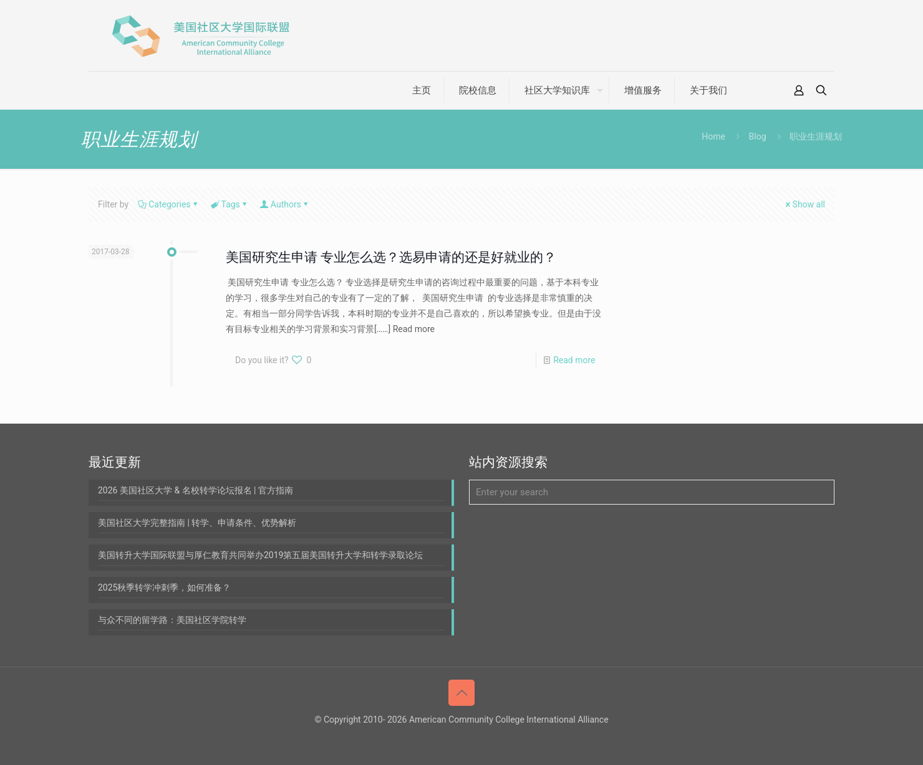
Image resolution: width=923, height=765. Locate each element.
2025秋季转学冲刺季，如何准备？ (164, 587)
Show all (804, 204)
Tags (230, 204)
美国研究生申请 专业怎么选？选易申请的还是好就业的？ (391, 257)
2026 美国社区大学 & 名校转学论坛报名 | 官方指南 (195, 490)
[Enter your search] (651, 492)
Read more (574, 360)
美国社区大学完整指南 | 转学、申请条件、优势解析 (197, 523)
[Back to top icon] (461, 693)
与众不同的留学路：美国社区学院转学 (172, 620)
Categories (168, 204)
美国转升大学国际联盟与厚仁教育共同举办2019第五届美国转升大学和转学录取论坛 (260, 555)
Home (713, 136)
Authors (285, 204)
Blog (757, 136)
